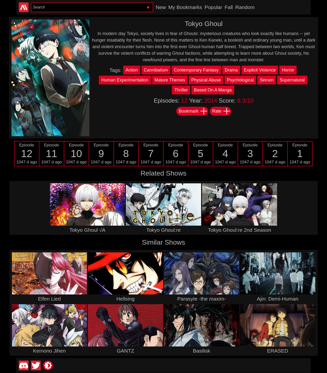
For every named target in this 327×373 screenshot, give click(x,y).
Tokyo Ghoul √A (87, 230)
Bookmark (193, 111)
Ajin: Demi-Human (277, 299)
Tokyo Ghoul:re (163, 230)
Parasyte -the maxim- (201, 299)
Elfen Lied (49, 299)
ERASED (277, 351)
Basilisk (201, 351)
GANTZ (125, 351)
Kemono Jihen (49, 351)
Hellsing (125, 299)
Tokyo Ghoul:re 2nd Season (239, 230)
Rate (221, 111)
